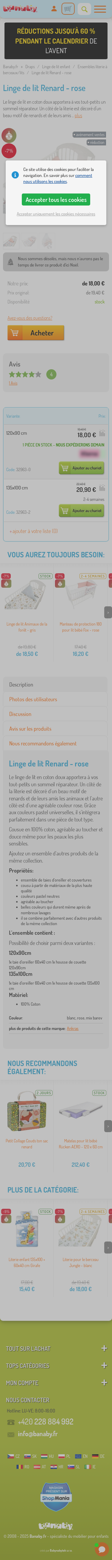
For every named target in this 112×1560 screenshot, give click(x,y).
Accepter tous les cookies (56, 199)
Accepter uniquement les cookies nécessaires (56, 214)
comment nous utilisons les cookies (57, 178)
